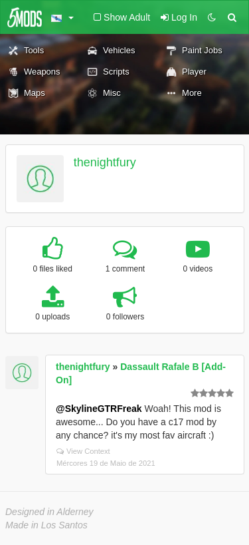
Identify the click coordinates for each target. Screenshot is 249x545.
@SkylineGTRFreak (99, 408)
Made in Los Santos (46, 525)
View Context (83, 451)
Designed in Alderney (49, 511)
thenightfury (105, 162)
